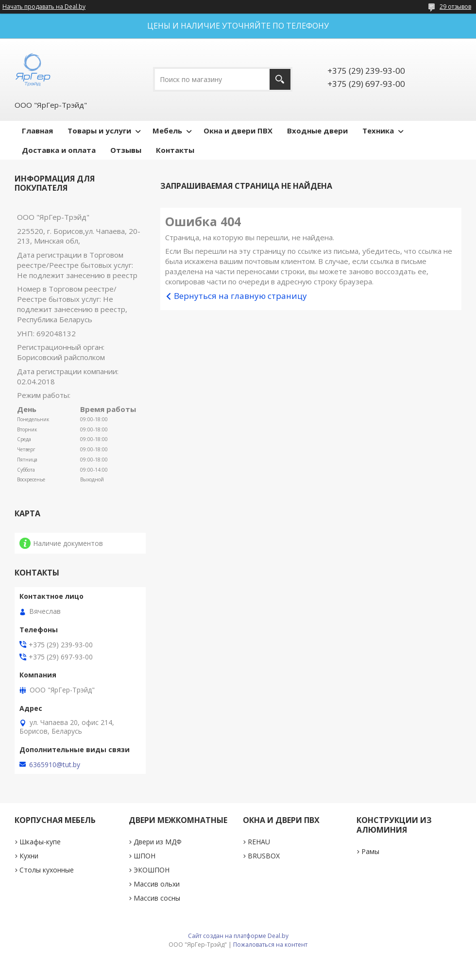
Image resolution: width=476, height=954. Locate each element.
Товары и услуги (99, 130)
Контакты (175, 150)
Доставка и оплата (59, 150)
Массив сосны (157, 898)
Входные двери (317, 130)
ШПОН (144, 855)
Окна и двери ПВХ (238, 130)
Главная (37, 130)
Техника (378, 130)
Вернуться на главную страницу (240, 295)
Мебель (167, 130)
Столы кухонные (46, 869)
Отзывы (125, 150)
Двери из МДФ (158, 841)
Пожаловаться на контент (270, 944)
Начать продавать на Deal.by (43, 6)
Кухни (28, 855)
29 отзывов (455, 6)
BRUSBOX (264, 855)
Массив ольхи (157, 883)
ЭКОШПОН (152, 869)
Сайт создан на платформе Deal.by (238, 936)
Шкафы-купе (40, 841)
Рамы (370, 851)
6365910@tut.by (54, 764)
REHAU (259, 841)
